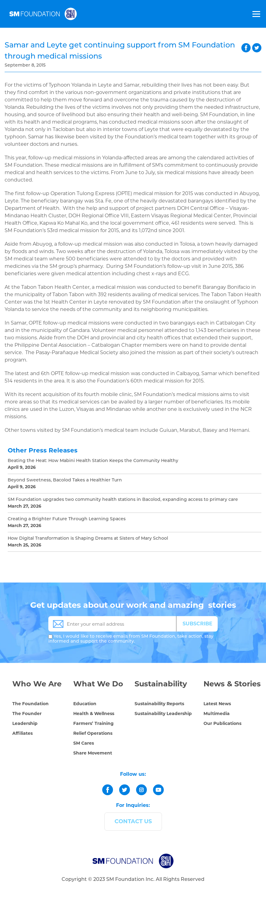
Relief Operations (92, 733)
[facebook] (107, 789)
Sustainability (161, 683)
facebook (246, 47)
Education (84, 703)
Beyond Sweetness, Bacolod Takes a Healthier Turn (65, 480)
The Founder (27, 713)
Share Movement (92, 753)
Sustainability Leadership (163, 713)
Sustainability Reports (159, 703)
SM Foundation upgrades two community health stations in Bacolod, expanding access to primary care (123, 499)
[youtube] (158, 789)
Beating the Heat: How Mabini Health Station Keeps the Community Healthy (93, 461)
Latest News (217, 703)
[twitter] (124, 789)
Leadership (25, 723)
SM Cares (83, 743)
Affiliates (22, 733)
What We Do (98, 683)
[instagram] (141, 789)
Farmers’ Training (93, 723)
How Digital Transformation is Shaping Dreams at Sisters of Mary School (88, 538)
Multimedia (217, 713)
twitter (256, 47)
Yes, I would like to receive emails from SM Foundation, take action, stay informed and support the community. (130, 639)
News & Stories (232, 683)
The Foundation (30, 703)
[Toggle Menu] (255, 13)
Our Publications (222, 723)
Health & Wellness (93, 713)
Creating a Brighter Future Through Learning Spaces (67, 519)
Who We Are (37, 683)
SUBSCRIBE (197, 624)
